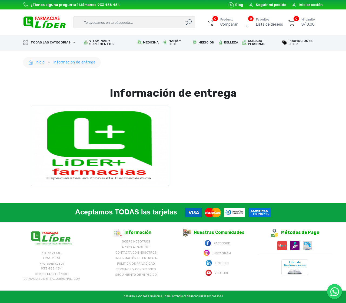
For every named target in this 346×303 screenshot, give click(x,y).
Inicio (36, 62)
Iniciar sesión (307, 5)
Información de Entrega (136, 258)
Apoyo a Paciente (136, 247)
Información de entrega (74, 62)
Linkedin (217, 263)
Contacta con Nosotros (136, 252)
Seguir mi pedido (267, 5)
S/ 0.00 (308, 22)
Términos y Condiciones (136, 269)
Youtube (217, 273)
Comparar (229, 22)
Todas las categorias (47, 42)
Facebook (217, 243)
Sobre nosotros (136, 241)
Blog (235, 5)
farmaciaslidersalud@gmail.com (51, 279)
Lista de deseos (269, 22)
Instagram (217, 253)
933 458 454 (108, 5)
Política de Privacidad (136, 263)
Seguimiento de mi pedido (136, 275)
